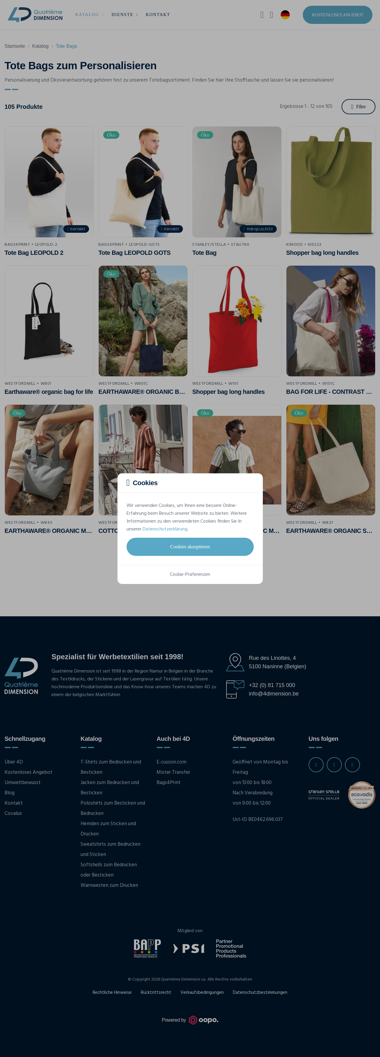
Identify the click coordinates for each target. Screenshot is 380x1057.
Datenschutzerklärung (165, 529)
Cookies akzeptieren (190, 546)
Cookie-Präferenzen (190, 575)
